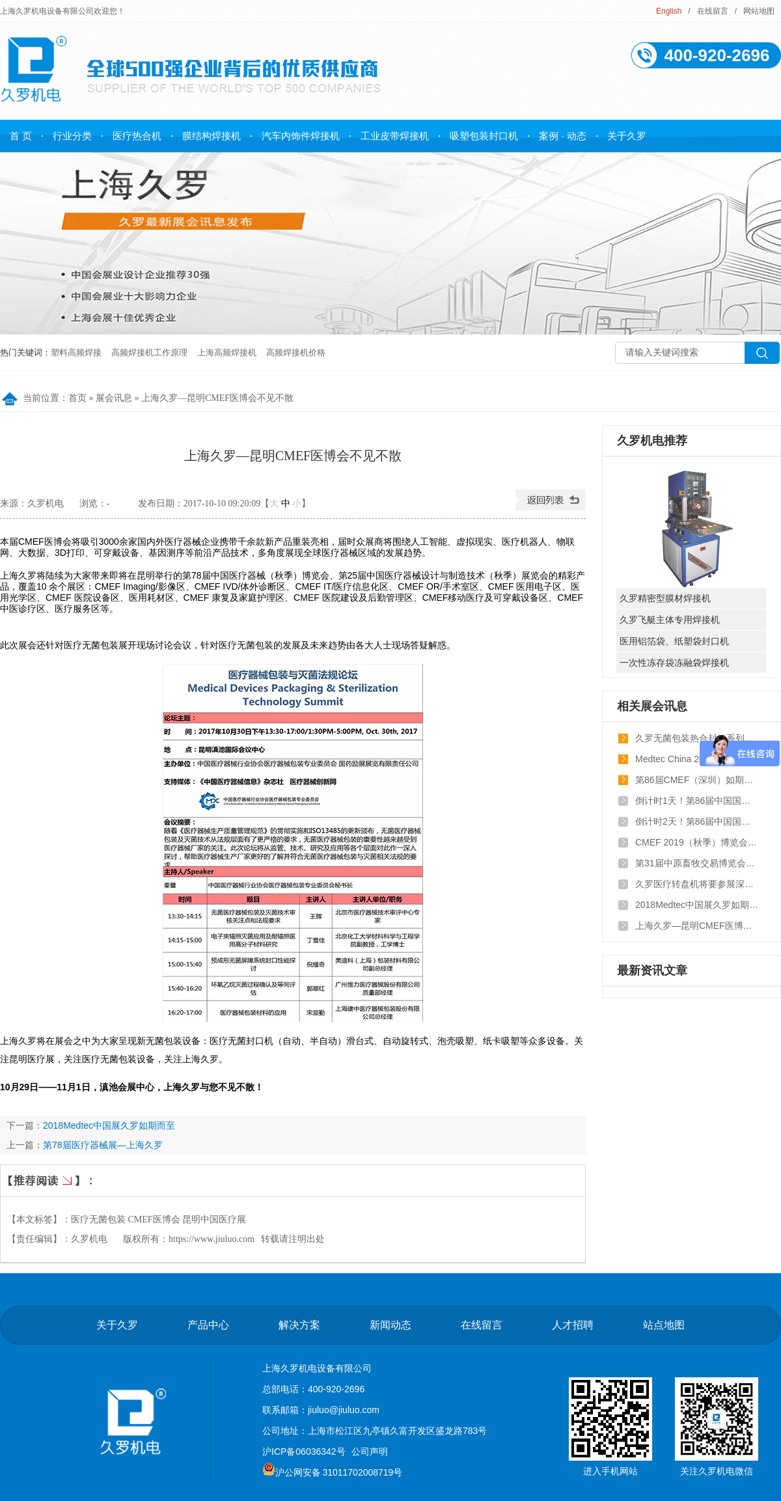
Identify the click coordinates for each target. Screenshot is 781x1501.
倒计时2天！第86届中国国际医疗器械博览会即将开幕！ (697, 821)
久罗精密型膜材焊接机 (665, 598)
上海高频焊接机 (226, 352)
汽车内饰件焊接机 (301, 135)
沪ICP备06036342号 (304, 1451)
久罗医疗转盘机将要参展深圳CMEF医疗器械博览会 (697, 884)
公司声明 (369, 1451)
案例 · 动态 (562, 135)
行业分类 (72, 135)
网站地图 (758, 11)
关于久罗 (626, 135)
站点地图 (664, 1324)
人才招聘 (573, 1324)
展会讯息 (114, 398)
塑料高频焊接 (76, 352)
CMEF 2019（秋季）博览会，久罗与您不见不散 (697, 842)
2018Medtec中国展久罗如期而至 (109, 1125)
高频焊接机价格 (295, 352)
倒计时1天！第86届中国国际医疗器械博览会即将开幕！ (697, 800)
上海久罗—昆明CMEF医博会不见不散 (217, 398)
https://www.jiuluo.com (211, 1239)
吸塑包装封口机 (484, 135)
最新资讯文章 (652, 970)
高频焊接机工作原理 (149, 352)
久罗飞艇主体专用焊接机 (670, 619)
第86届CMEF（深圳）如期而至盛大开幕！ (697, 780)
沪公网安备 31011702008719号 (332, 1472)
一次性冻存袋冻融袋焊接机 (674, 662)
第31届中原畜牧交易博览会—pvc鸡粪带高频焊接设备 (697, 863)
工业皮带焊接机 (395, 135)
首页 (77, 398)
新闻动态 (390, 1324)
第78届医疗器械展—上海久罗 (103, 1145)
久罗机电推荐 (652, 440)
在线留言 (712, 11)
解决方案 (299, 1324)
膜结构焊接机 (211, 135)
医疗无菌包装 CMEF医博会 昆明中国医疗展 (158, 1219)
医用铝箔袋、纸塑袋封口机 (674, 641)
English (668, 11)
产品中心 (208, 1324)
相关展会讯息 (652, 706)
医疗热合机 (137, 135)
